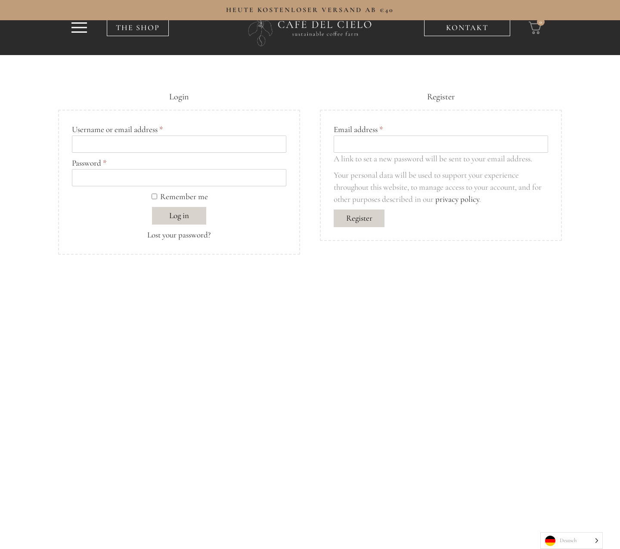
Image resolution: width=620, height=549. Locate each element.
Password (92, 162)
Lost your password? (179, 235)
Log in (179, 215)
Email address (361, 128)
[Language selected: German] (571, 540)
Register (359, 218)
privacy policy (457, 199)
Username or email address (120, 128)
